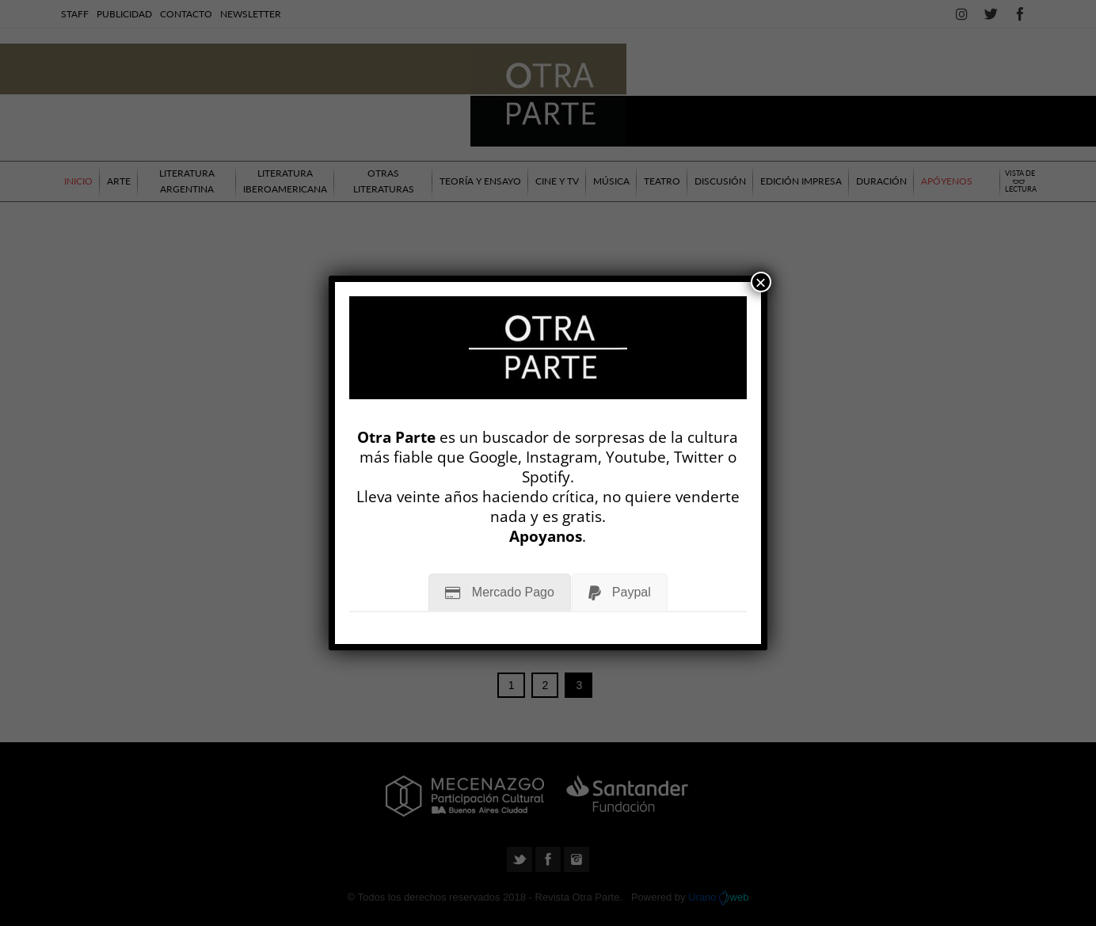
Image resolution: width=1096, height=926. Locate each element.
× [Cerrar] (761, 282)
